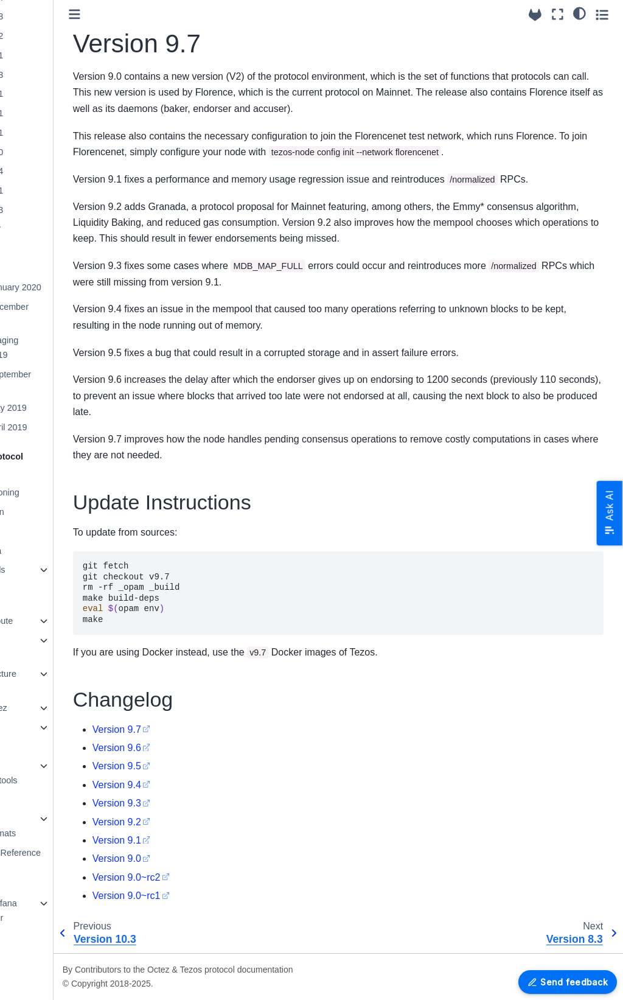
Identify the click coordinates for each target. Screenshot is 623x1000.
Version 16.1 (50, 94)
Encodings (36, 800)
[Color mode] (579, 12)
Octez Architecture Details (52, 681)
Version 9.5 (188, 766)
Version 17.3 (50, 75)
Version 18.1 (50, 55)
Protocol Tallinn (45, 512)
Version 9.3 (188, 803)
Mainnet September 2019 (64, 381)
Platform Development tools (52, 773)
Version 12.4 (50, 171)
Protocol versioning (53, 492)
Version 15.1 (50, 113)
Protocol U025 (43, 531)
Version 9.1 (188, 840)
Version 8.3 (47, 248)
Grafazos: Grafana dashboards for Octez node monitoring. (52, 924)
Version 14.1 (50, 133)
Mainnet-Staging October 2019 (57, 347)
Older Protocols (46, 570)
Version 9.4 (188, 785)
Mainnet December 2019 (63, 314)
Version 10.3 (50, 210)
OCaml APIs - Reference (64, 853)
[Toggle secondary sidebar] (602, 14)
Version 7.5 (47, 268)
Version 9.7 (49, 229)
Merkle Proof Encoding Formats (51, 826)
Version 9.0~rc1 (198, 895)
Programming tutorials (42, 647)
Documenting (42, 746)
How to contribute (50, 621)
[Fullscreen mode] (557, 14)
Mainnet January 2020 (69, 287)
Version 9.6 (188, 748)
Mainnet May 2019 (61, 408)
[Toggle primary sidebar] (145, 14)
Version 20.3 (50, 16)
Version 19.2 (50, 36)
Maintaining (38, 727)
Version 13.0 (50, 152)
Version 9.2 (188, 822)
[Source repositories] (535, 15)
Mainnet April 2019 (62, 427)
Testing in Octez (47, 708)
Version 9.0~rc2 (198, 877)
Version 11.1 (50, 190)
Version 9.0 (188, 858)
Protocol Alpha (44, 551)
